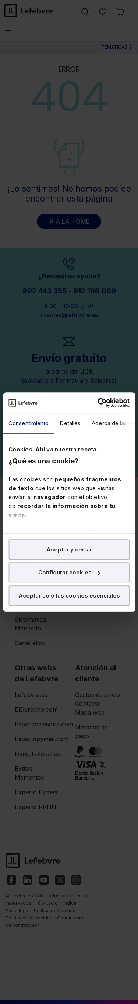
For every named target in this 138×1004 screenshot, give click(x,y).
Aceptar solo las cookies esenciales (69, 595)
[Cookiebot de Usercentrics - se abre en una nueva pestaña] (98, 403)
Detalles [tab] (70, 423)
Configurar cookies (69, 572)
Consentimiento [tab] (28, 423)
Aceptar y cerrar (69, 549)
